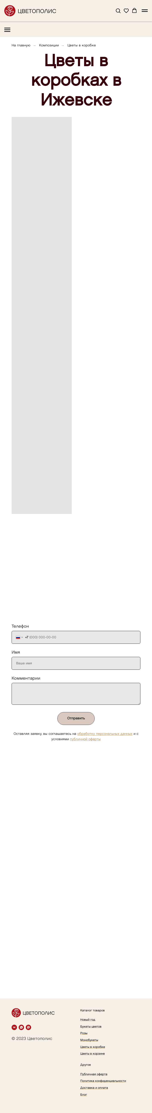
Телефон (20, 626)
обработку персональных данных (104, 733)
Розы (83, 1033)
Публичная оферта (93, 1074)
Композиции (49, 45)
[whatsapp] (21, 1027)
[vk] (14, 1027)
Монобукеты (89, 1040)
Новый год (87, 1019)
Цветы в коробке (92, 1047)
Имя (16, 652)
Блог (83, 1094)
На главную (21, 45)
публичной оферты (85, 739)
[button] (118, 10)
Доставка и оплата (94, 1087)
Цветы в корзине (92, 1053)
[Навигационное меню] (145, 10)
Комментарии (26, 678)
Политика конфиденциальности (103, 1080)
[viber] (28, 1027)
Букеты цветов (91, 1026)
